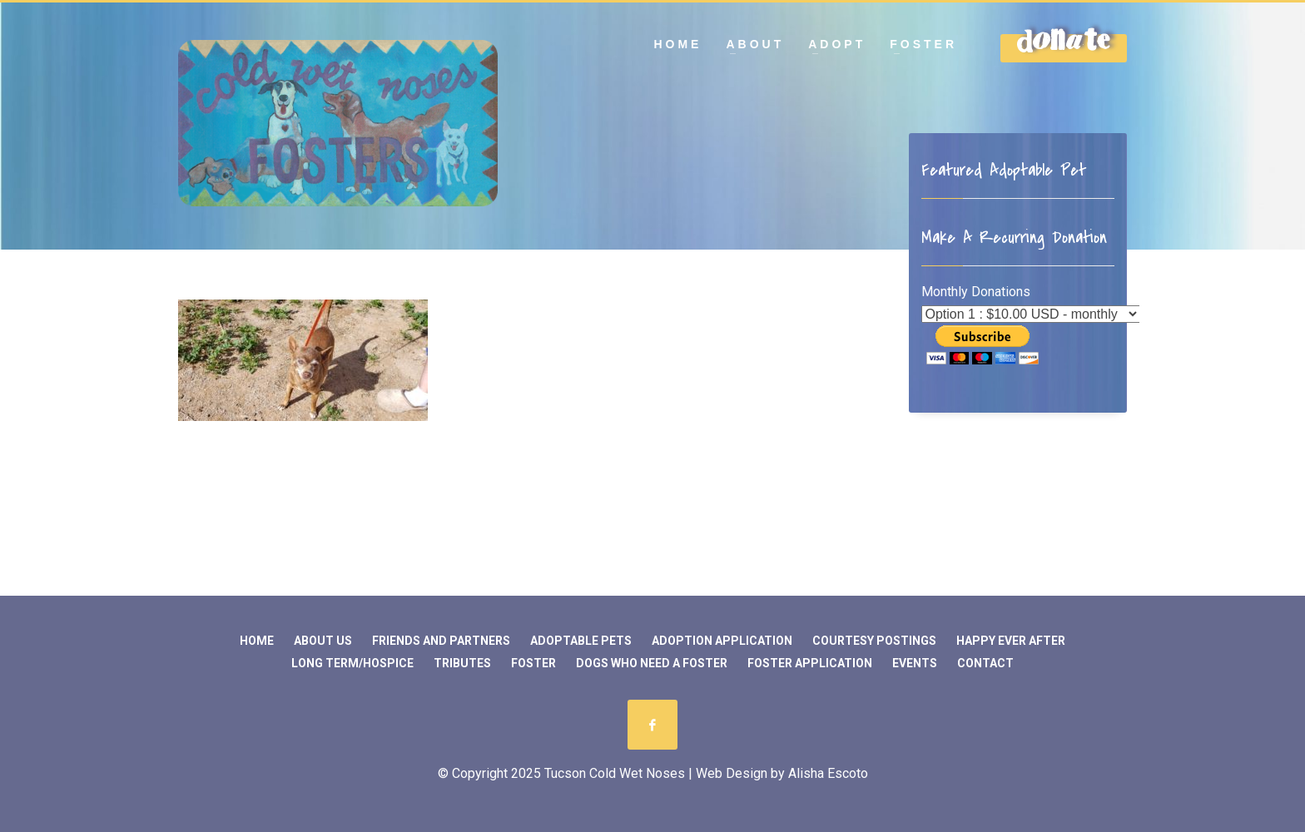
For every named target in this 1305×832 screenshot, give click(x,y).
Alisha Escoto (828, 773)
